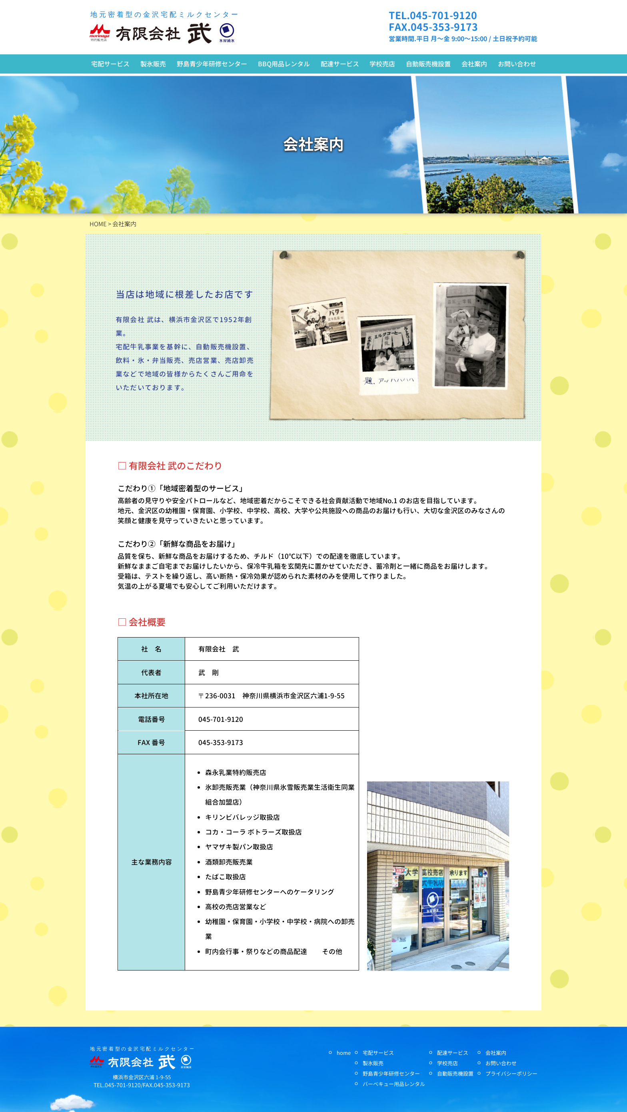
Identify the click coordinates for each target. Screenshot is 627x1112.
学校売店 (382, 63)
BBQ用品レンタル (284, 63)
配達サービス (340, 63)
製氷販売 (153, 63)
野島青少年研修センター (212, 63)
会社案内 (474, 63)
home (344, 1052)
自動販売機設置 (428, 63)
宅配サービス (110, 63)
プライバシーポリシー (511, 1073)
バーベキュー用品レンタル (394, 1084)
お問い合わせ (517, 63)
